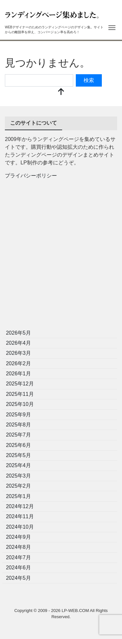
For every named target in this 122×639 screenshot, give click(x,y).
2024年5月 (18, 578)
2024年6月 (18, 567)
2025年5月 (18, 455)
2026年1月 (18, 373)
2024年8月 (18, 547)
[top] (61, 92)
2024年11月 (20, 516)
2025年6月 (18, 445)
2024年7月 (18, 557)
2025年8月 (18, 424)
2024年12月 (20, 506)
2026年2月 (18, 363)
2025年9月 (18, 414)
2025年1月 (18, 496)
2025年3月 (18, 476)
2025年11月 (20, 394)
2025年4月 (18, 465)
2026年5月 (18, 333)
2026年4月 (18, 343)
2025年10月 (20, 404)
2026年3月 (18, 353)
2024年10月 (20, 527)
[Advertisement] (61, 256)
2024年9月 (18, 537)
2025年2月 (18, 486)
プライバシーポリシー (31, 175)
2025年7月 (18, 435)
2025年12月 (20, 383)
